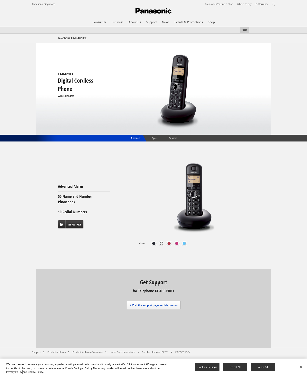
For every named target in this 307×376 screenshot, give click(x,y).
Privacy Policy (14, 372)
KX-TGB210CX (182, 352)
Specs (154, 138)
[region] (153, 367)
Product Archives (56, 352)
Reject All (235, 366)
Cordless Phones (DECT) (155, 352)
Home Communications (122, 352)
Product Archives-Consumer (87, 352)
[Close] (300, 367)
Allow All (263, 366)
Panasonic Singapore (43, 4)
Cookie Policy (35, 372)
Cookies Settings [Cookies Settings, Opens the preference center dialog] (207, 366)
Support (173, 138)
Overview (135, 138)
